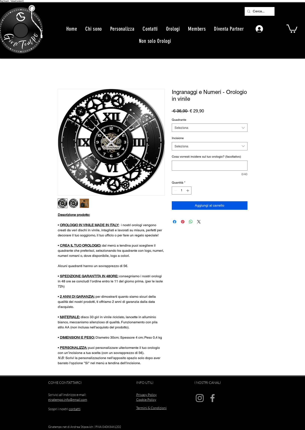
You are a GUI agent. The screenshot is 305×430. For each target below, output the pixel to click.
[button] (291, 28)
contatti (75, 409)
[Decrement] (175, 190)
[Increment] (188, 190)
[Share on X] (198, 221)
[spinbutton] (181, 190)
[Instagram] (199, 398)
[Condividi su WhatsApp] (190, 221)
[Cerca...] (259, 11)
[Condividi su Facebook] (174, 221)
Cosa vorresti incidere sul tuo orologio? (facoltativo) (206, 156)
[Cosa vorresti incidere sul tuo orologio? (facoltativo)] (209, 166)
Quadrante (179, 119)
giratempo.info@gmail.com (67, 399)
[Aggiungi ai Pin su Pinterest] (182, 221)
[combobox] (209, 128)
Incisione (178, 138)
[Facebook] (212, 398)
